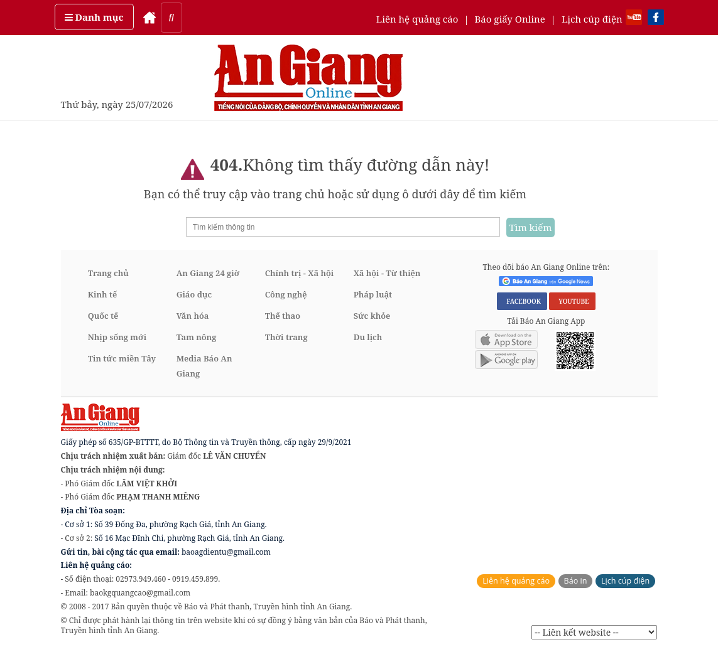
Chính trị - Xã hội (299, 273)
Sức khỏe (372, 315)
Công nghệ (286, 294)
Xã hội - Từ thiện (387, 273)
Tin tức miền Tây (122, 358)
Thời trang (286, 337)
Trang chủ (108, 273)
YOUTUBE (572, 301)
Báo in (575, 580)
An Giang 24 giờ (208, 273)
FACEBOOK (522, 301)
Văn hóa (193, 315)
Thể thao (282, 315)
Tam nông (197, 337)
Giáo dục (194, 294)
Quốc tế (103, 315)
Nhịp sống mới (117, 337)
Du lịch (368, 337)
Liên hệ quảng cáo (417, 19)
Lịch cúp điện (592, 19)
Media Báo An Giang (204, 366)
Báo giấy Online (510, 19)
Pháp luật (373, 294)
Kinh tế (102, 294)
